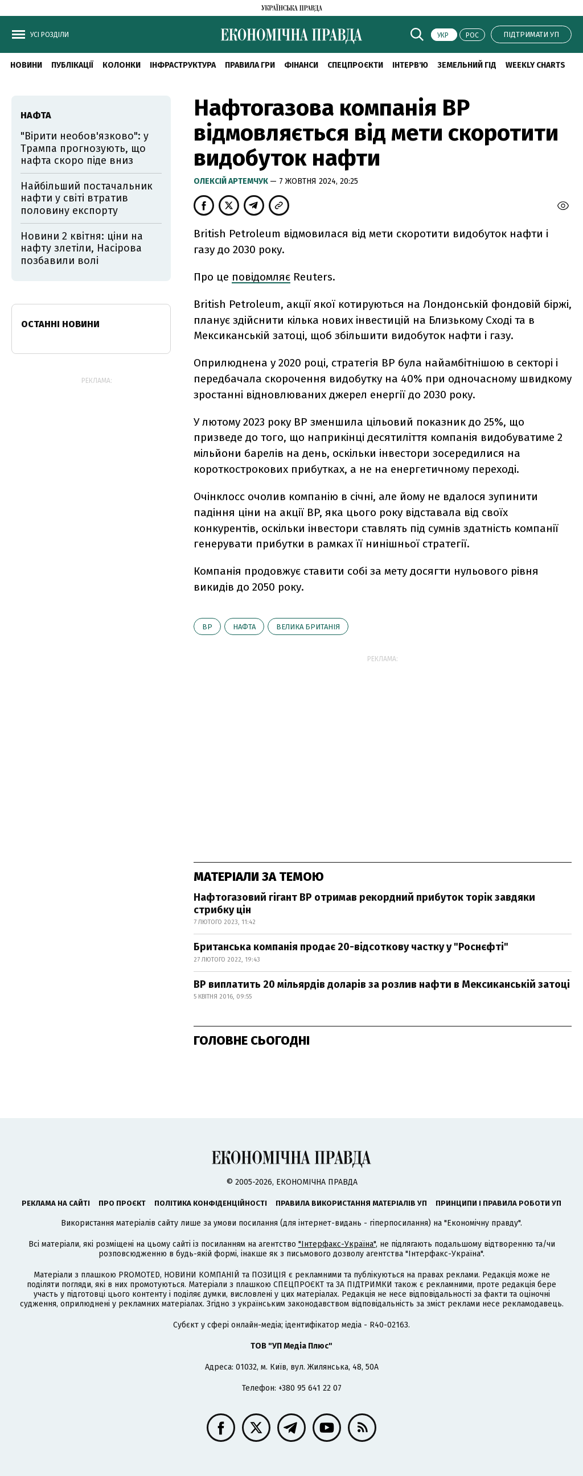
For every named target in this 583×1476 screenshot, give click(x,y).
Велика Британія (308, 626)
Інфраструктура (183, 65)
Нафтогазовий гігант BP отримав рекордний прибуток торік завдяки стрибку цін (364, 903)
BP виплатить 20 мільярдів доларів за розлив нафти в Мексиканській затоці (382, 984)
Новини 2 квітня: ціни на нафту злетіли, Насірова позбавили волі (81, 248)
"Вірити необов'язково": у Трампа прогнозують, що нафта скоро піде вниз (84, 148)
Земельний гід (466, 65)
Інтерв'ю (410, 65)
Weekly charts (535, 65)
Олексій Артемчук (232, 181)
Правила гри (250, 65)
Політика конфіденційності (210, 1203)
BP (207, 626)
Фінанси (301, 65)
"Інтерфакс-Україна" (337, 1244)
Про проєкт (122, 1203)
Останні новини (60, 324)
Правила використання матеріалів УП (351, 1203)
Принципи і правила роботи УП (498, 1203)
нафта (244, 626)
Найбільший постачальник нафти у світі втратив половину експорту (86, 198)
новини (26, 65)
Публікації (72, 65)
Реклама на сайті (56, 1203)
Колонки (121, 65)
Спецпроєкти (355, 65)
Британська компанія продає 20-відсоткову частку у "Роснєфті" (351, 947)
